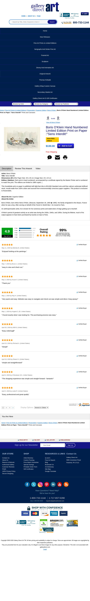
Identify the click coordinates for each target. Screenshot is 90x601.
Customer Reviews (8, 467)
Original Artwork (45, 74)
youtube (59, 484)
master (35, 513)
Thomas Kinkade (45, 80)
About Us (31, 16)
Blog (46, 462)
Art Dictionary (49, 467)
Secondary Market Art (45, 92)
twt (33, 484)
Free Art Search (50, 460)
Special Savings (29, 464)
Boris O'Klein (51, 110)
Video (38, 168)
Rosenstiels (31, 110)
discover (44, 513)
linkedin (53, 484)
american (54, 513)
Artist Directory (28, 458)
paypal (63, 513)
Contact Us (5, 458)
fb (27, 484)
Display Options (27, 407)
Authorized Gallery (8, 464)
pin (46, 484)
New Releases (45, 37)
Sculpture (45, 61)
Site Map (48, 469)
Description (6, 168)
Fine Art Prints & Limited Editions (45, 43)
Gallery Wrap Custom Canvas (45, 86)
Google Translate (50, 471)
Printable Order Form (30, 467)
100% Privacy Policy (8, 471)
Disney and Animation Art (45, 68)
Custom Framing (29, 460)
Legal (45, 549)
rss (66, 484)
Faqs (39, 16)
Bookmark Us (49, 464)
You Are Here (7, 416)
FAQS (4, 469)
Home (23, 16)
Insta (40, 484)
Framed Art (45, 55)
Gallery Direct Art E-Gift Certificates (45, 98)
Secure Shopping (7, 473)
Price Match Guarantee (31, 462)
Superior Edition (41, 110)
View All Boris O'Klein (53, 122)
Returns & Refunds (8, 462)
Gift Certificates (29, 469)
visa (25, 513)
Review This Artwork (23, 168)
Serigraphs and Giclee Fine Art (45, 49)
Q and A (47, 458)
